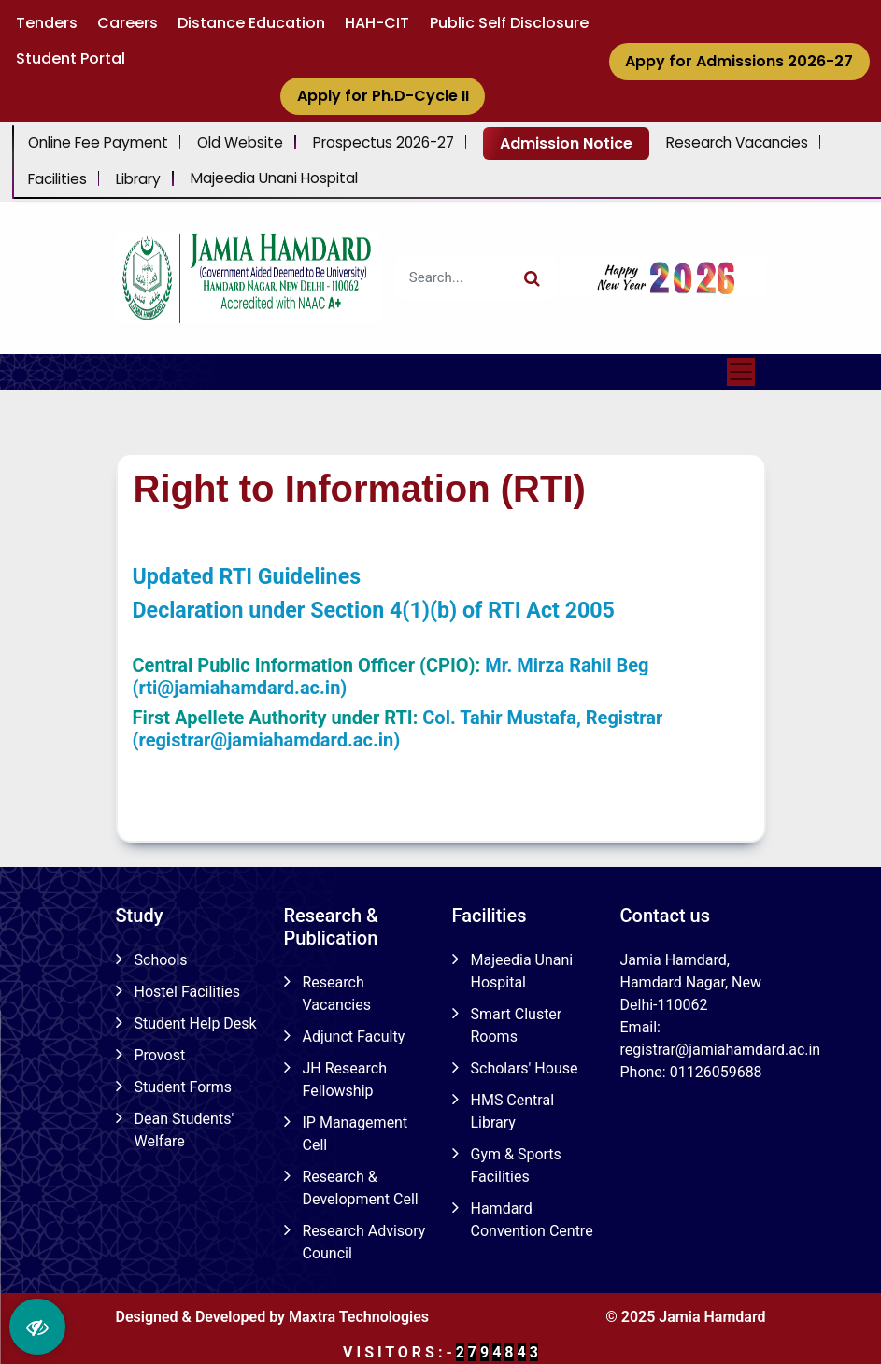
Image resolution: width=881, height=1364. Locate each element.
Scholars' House (524, 1068)
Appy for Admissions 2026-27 (739, 61)
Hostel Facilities (188, 992)
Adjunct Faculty (354, 1036)
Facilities (57, 179)
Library (138, 179)
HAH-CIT (377, 23)
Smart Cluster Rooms (516, 1025)
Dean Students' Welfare (184, 1130)
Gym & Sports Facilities (516, 1165)
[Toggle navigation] (741, 372)
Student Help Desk (196, 1023)
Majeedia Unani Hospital (274, 179)
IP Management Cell (355, 1134)
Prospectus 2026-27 (383, 142)
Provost (160, 1055)
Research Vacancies (737, 142)
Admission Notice (566, 143)
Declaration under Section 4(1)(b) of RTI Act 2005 (374, 610)
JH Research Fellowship (345, 1079)
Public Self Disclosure (509, 23)
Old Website (240, 142)
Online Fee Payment (98, 142)
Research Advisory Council (364, 1242)
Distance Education (251, 23)
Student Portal (70, 58)
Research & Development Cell (361, 1188)
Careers (127, 23)
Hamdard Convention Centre (532, 1220)
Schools (161, 960)
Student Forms (184, 1087)
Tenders (47, 23)
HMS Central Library (513, 1111)
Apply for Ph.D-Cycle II (383, 96)
